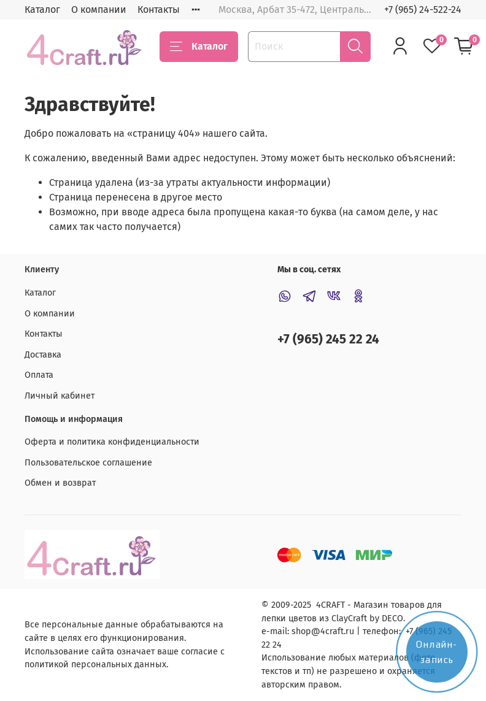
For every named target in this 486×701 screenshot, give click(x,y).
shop (301, 631)
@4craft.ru (332, 631)
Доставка (43, 355)
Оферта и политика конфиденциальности (112, 442)
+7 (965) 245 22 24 (328, 339)
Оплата (39, 375)
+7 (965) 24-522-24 (422, 9)
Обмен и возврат (60, 483)
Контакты (158, 9)
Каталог (42, 9)
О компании (98, 9)
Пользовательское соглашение (88, 463)
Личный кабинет (59, 396)
